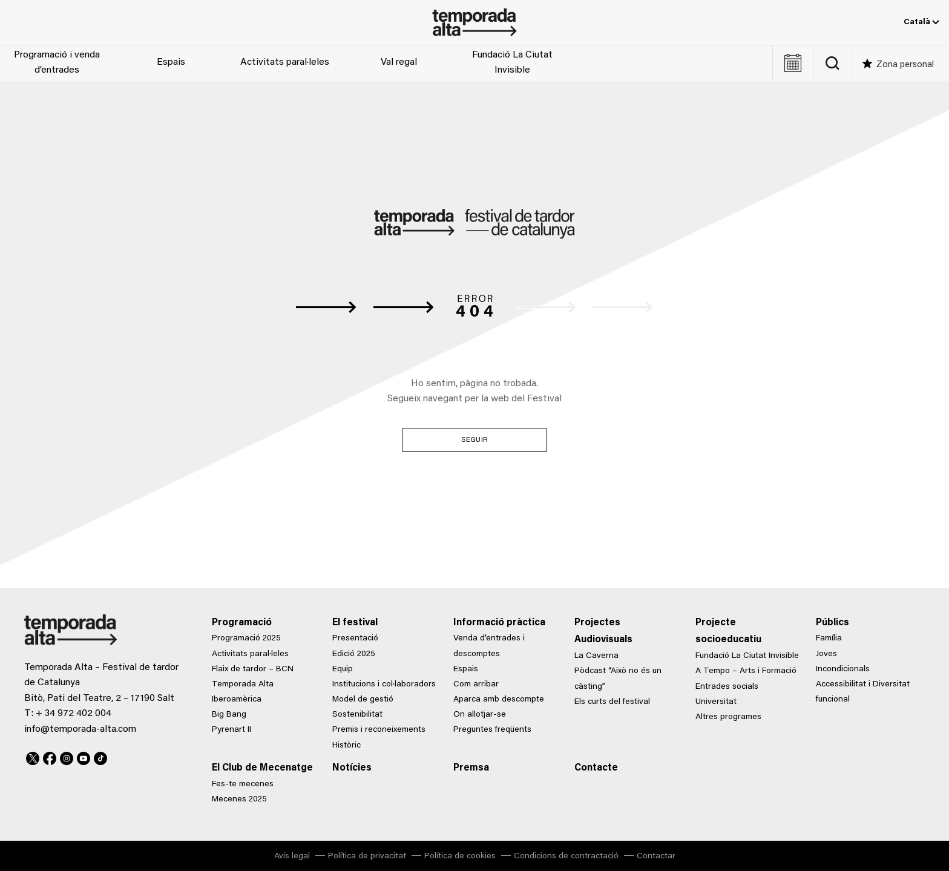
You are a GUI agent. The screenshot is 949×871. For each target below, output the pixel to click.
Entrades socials (726, 687)
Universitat (716, 702)
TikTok (100, 756)
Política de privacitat (367, 856)
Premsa (471, 768)
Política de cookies (460, 856)
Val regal (399, 62)
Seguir (474, 440)
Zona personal (905, 65)
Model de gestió (362, 699)
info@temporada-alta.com (80, 729)
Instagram (66, 756)
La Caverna (596, 656)
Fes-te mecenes (243, 784)
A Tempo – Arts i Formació (745, 671)
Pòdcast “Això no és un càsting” (618, 679)
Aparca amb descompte (498, 699)
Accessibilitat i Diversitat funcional (863, 692)
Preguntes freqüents (492, 730)
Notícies (352, 768)
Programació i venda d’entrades (57, 63)
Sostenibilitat (357, 715)
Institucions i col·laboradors (384, 684)
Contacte (596, 768)
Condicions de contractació (566, 856)
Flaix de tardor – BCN (253, 669)
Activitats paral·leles (284, 62)
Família (829, 638)
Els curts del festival (612, 702)
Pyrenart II (231, 730)
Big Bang (229, 715)
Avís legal (292, 856)
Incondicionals (843, 669)
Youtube (83, 756)
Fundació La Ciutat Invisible (512, 63)
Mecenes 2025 (239, 799)
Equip (342, 669)
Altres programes (728, 717)
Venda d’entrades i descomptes (489, 646)
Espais (171, 62)
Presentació (355, 638)
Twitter (32, 756)
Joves (826, 654)
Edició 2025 (353, 654)
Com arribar (476, 684)
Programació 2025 (246, 638)
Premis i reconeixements (378, 730)
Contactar (656, 856)
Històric (346, 745)
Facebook (49, 756)
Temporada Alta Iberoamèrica (243, 692)
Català (921, 22)
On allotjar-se (479, 715)
